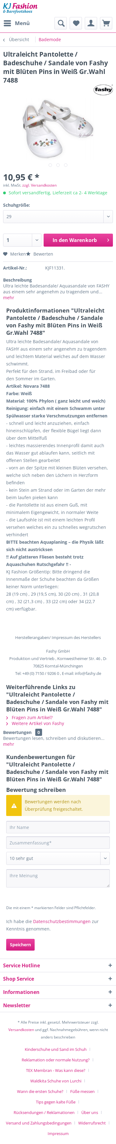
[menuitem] (16, 23)
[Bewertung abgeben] (58, 858)
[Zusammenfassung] (58, 842)
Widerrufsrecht (92, 1123)
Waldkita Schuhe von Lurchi (55, 1081)
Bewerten (39, 254)
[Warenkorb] (106, 23)
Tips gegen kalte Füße (55, 1102)
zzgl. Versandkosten (39, 185)
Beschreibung (17, 280)
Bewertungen (17, 732)
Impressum (58, 1133)
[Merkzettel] (76, 23)
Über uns (89, 1112)
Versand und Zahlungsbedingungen (38, 1123)
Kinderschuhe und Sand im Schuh (56, 1049)
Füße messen (82, 1091)
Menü (17, 22)
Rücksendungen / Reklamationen (44, 1112)
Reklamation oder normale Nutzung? (56, 1060)
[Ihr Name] (58, 827)
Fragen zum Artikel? (29, 717)
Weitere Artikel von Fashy (35, 723)
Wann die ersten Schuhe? (40, 1091)
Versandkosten (21, 1029)
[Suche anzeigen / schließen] (60, 23)
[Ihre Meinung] (58, 878)
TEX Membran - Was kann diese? (55, 1070)
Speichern (20, 945)
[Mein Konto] (91, 23)
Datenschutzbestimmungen (62, 921)
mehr (8, 297)
